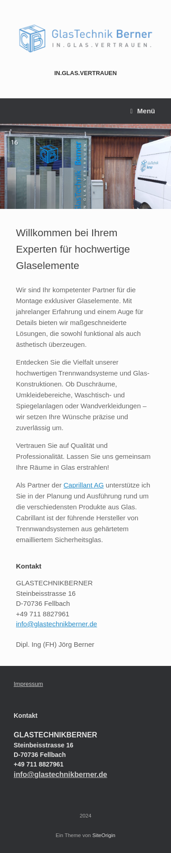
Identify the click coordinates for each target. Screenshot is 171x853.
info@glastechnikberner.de (56, 624)
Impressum (28, 683)
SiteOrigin (103, 835)
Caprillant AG (83, 485)
